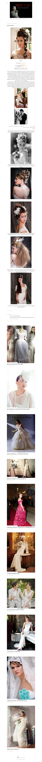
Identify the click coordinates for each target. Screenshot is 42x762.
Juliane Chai (22, 66)
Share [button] (8, 310)
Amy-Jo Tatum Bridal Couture (22, 67)
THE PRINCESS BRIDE (13, 749)
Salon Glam (25, 65)
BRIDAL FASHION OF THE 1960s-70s (16, 479)
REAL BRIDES (25, 18)
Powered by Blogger (21, 757)
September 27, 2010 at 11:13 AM (14, 318)
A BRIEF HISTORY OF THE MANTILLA (17, 701)
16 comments (11, 575)
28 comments (11, 611)
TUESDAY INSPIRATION (13, 573)
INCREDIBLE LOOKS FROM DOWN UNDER (18, 409)
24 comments (11, 653)
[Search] (34, 3)
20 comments (11, 455)
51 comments (11, 529)
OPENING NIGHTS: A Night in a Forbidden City (21, 527)
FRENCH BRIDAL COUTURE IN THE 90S (17, 454)
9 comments (11, 702)
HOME (11, 18)
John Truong (23, 64)
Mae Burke (23, 759)
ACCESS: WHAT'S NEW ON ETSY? (15, 609)
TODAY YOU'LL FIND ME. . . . (14, 651)
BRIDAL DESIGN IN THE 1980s (15, 364)
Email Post (10, 310)
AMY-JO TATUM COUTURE (17, 18)
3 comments (11, 480)
